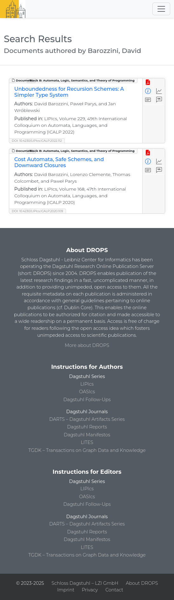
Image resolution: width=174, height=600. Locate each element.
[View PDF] (148, 82)
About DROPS (142, 583)
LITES (87, 442)
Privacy (90, 590)
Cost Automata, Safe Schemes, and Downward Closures (59, 162)
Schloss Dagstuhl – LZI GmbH (84, 583)
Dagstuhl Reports (87, 427)
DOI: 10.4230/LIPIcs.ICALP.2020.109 (37, 211)
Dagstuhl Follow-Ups (86, 399)
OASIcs (87, 392)
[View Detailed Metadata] (148, 91)
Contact (114, 590)
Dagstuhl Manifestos (87, 435)
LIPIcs (87, 384)
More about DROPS (87, 345)
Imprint (65, 590)
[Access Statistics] (159, 91)
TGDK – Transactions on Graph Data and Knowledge (86, 450)
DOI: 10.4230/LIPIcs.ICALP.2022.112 (37, 140)
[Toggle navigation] (161, 9)
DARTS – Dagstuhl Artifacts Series (87, 419)
